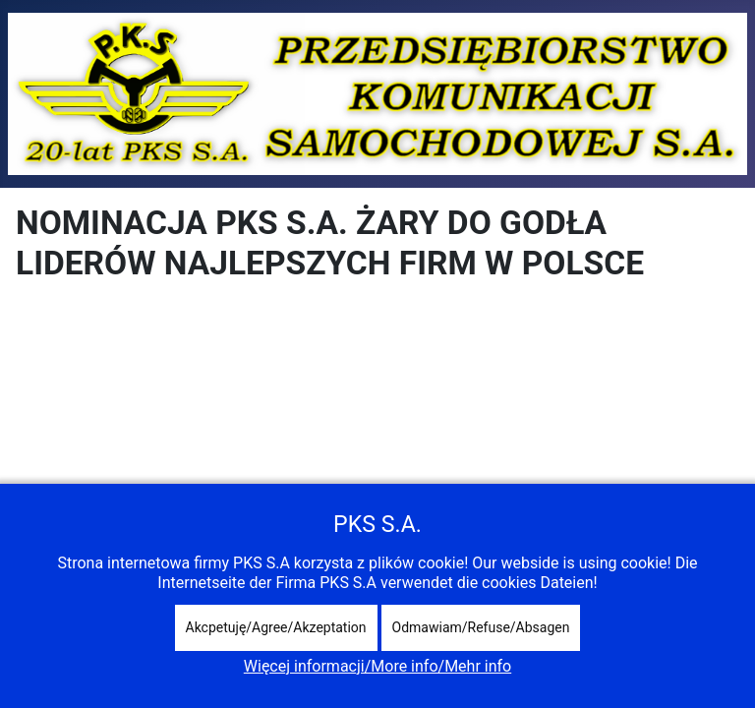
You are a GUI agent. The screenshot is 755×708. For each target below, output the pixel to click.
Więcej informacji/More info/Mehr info (377, 666)
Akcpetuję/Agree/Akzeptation (276, 627)
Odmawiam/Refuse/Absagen (481, 627)
